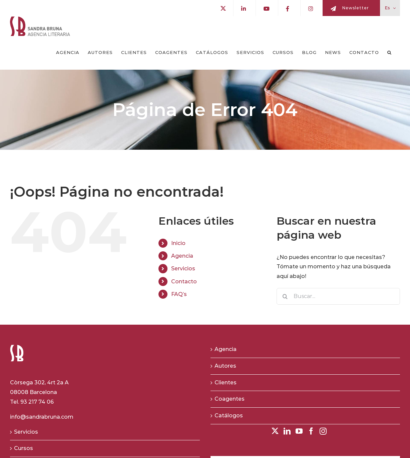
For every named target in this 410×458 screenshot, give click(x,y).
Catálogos (229, 415)
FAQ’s (179, 294)
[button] (389, 52)
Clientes (226, 382)
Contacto (184, 281)
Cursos (23, 448)
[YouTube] (299, 431)
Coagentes (230, 399)
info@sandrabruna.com (41, 417)
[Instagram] (323, 431)
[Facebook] (311, 431)
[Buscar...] (338, 296)
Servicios (183, 268)
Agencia (182, 256)
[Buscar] (285, 296)
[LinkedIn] (287, 431)
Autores (225, 366)
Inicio (178, 243)
